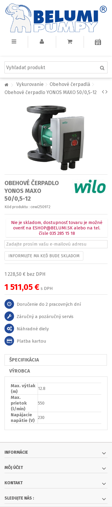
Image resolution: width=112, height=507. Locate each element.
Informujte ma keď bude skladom (43, 255)
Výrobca (19, 371)
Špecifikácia (24, 360)
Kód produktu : (17, 207)
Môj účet (13, 467)
